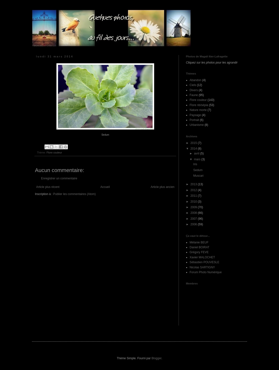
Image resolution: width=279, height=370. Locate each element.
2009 (194, 207)
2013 (194, 184)
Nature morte (198, 110)
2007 (194, 218)
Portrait (194, 120)
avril (197, 153)
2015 (194, 143)
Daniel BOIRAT (199, 247)
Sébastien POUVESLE (204, 262)
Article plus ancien (162, 187)
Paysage (195, 115)
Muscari (198, 175)
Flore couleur (54, 152)
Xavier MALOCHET (202, 257)
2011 (194, 195)
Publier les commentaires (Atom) (74, 194)
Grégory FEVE (199, 252)
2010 (194, 201)
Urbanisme (197, 125)
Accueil (105, 187)
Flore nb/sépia (199, 105)
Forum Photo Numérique (206, 272)
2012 (194, 190)
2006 (194, 224)
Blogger (156, 358)
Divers (194, 90)
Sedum (198, 170)
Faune (194, 95)
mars (197, 159)
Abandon (195, 80)
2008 (194, 213)
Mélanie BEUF (199, 242)
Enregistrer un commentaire (59, 178)
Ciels (193, 85)
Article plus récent (47, 187)
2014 (194, 148)
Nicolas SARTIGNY (202, 267)
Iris (195, 164)
